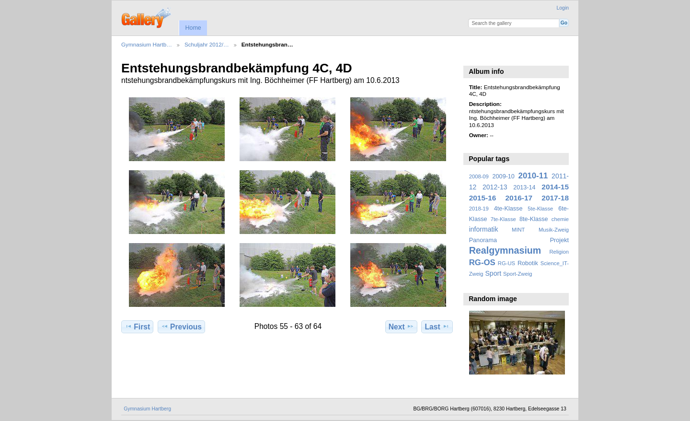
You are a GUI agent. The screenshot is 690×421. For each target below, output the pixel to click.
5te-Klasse (540, 208)
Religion (559, 252)
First (137, 326)
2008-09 (479, 176)
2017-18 (555, 198)
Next (401, 326)
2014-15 (555, 187)
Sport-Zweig (517, 274)
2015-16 (482, 198)
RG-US (506, 263)
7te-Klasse (503, 219)
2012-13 (495, 187)
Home (193, 27)
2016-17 (519, 198)
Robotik (528, 263)
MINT (518, 230)
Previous (181, 326)
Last (437, 326)
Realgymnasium (505, 250)
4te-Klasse (508, 208)
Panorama (483, 240)
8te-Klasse (533, 219)
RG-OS (482, 262)
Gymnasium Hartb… (146, 44)
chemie (560, 219)
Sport (493, 273)
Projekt (559, 240)
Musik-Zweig (554, 230)
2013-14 (524, 187)
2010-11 (533, 175)
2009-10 (504, 176)
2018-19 (479, 208)
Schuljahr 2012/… (206, 44)
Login (563, 8)
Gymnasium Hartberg (147, 408)
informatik (483, 229)
